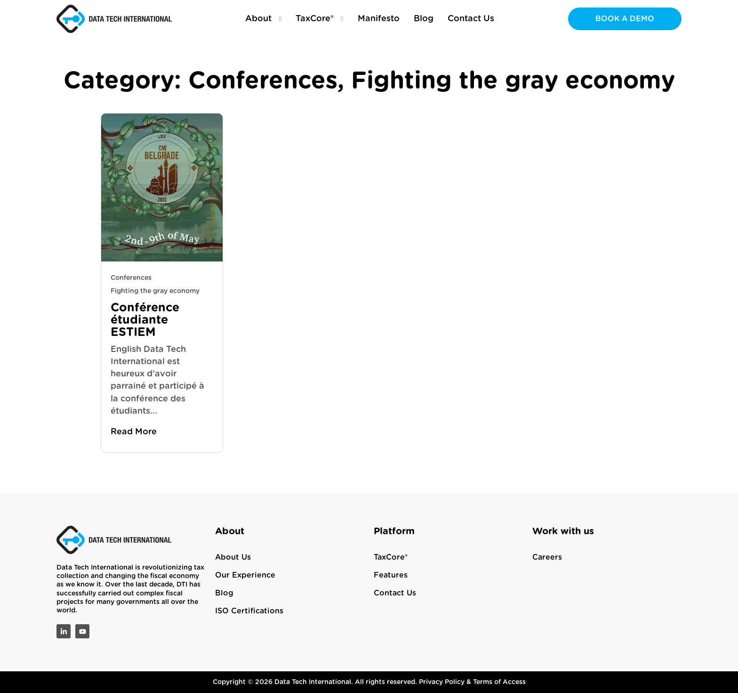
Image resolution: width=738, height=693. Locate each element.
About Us (233, 557)
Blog (224, 593)
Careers (547, 557)
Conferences (131, 278)
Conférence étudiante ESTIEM (145, 320)
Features (391, 575)
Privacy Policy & (446, 682)
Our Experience (245, 575)
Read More (134, 432)
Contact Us (395, 593)
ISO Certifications (249, 611)
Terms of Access (499, 682)
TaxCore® (391, 557)
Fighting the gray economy (155, 291)
